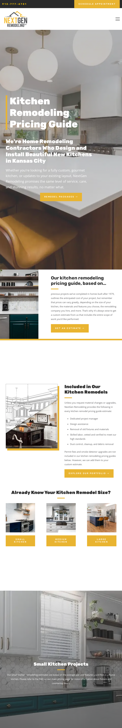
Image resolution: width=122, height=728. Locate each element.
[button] (118, 19)
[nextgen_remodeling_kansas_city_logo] (15, 19)
